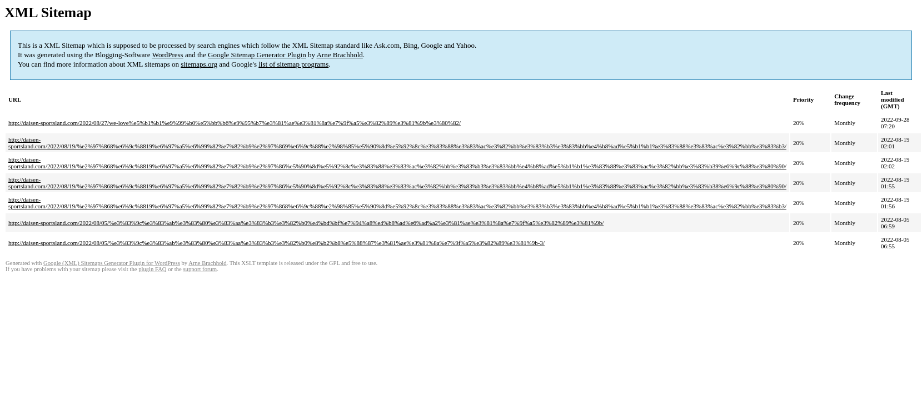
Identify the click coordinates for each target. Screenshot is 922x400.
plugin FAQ (152, 269)
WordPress (167, 55)
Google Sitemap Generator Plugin (257, 55)
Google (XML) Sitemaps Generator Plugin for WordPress (111, 263)
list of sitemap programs (293, 64)
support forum (200, 269)
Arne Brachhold (339, 55)
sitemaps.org (199, 64)
